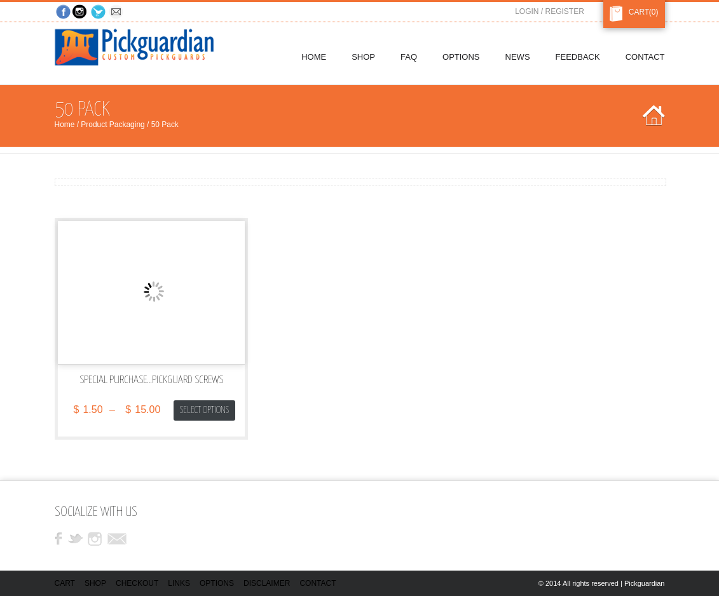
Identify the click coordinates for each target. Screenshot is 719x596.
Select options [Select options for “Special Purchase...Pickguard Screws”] (204, 410)
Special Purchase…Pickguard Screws (151, 380)
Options (217, 583)
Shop (95, 583)
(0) (654, 12)
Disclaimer (266, 583)
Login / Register (549, 11)
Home (65, 124)
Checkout (137, 583)
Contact (317, 583)
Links (179, 583)
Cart (637, 12)
